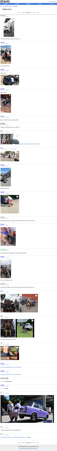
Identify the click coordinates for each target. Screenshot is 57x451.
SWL (2, 131)
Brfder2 (2, 116)
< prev (23, 12)
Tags (40, 3)
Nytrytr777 (3, 15)
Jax (1, 392)
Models (28, 3)
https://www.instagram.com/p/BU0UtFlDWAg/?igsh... (13, 437)
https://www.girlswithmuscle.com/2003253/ (11, 374)
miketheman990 (4, 378)
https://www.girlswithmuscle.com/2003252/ (11, 367)
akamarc (3, 217)
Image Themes (8, 6)
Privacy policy (26, 448)
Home (5, 3)
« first (19, 12)
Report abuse (34, 448)
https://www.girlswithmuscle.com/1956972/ (29, 144)
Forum (51, 3)
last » (38, 12)
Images (17, 3)
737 (1, 343)
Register (55, 1)
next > (33, 12)
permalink (7, 16)
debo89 (2, 42)
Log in (50, 1)
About (20, 448)
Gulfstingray (4, 249)
